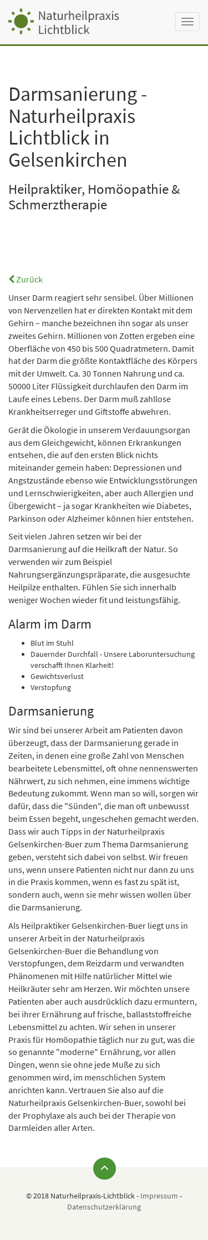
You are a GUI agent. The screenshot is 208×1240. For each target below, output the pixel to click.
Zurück (25, 279)
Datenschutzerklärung (104, 1207)
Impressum (159, 1196)
